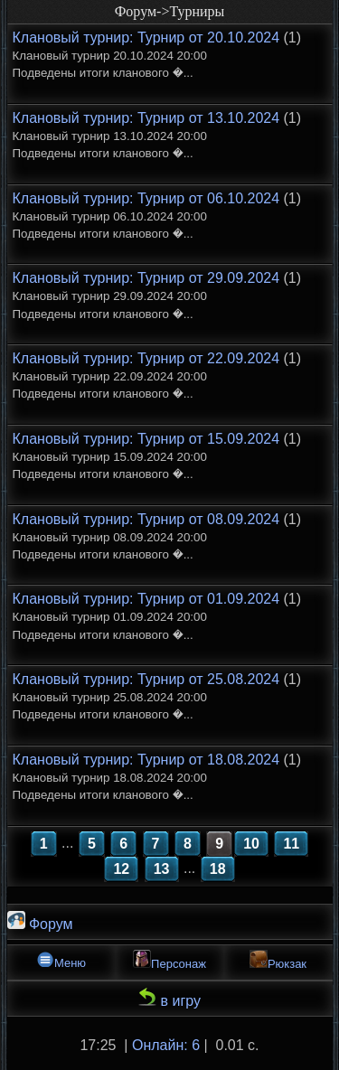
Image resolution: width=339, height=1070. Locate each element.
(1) (157, 55)
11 (291, 843)
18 (218, 869)
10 (251, 843)
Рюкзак (278, 960)
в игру (169, 998)
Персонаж (169, 960)
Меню (61, 960)
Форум (40, 921)
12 (121, 869)
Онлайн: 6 (166, 1045)
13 (162, 869)
